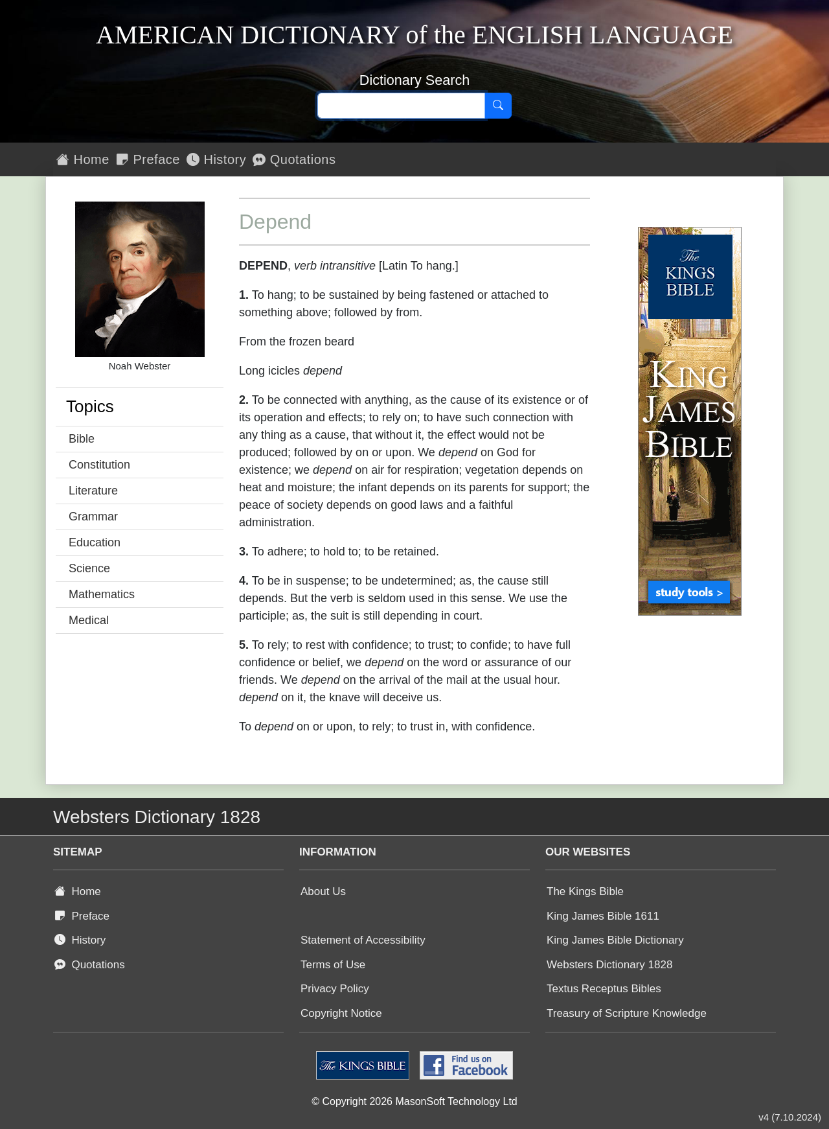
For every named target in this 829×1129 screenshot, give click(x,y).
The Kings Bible (585, 891)
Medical (89, 620)
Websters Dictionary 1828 (609, 965)
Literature (93, 490)
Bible (82, 438)
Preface (148, 159)
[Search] (498, 106)
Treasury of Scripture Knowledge (627, 1013)
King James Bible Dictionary (615, 940)
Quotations (294, 159)
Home (82, 159)
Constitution (99, 464)
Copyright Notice (341, 1013)
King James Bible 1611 (603, 916)
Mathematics (102, 594)
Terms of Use (333, 965)
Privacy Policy (335, 989)
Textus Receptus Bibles (604, 989)
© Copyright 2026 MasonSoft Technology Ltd (414, 1101)
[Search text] (401, 106)
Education (94, 542)
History (216, 159)
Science (89, 568)
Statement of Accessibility (363, 940)
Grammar (93, 516)
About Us (323, 891)
